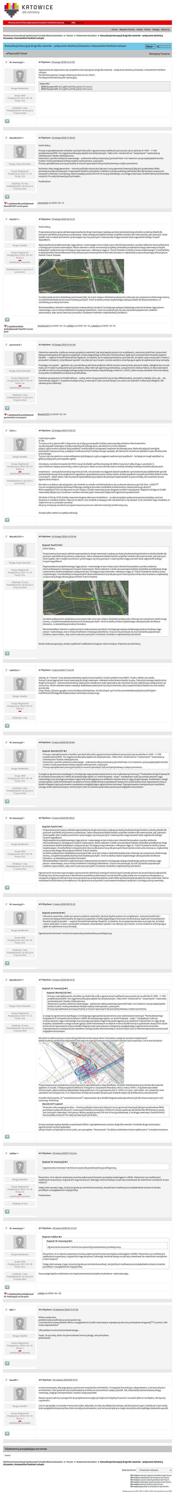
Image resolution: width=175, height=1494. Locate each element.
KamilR (13, 1380)
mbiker (13, 1153)
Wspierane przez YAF (130, 1491)
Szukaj (140, 29)
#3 (40, 219)
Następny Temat (158, 53)
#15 (40, 1380)
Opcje (149, 46)
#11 (40, 980)
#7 (40, 670)
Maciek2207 (15, 138)
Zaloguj (67, 22)
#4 (40, 344)
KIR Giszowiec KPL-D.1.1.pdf (54, 87)
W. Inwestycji (16, 62)
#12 (40, 1153)
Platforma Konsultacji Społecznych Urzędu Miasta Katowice (33, 35)
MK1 (11, 1310)
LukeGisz (13, 670)
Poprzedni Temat (17, 53)
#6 (40, 536)
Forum (115, 29)
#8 (40, 742)
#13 (40, 1228)
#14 (41, 1309)
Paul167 (13, 219)
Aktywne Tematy (127, 29)
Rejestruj (80, 22)
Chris (12, 430)
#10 (41, 904)
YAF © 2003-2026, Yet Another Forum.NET (155, 1491)
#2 (40, 137)
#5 (40, 430)
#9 (40, 818)
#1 (40, 62)
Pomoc (147, 29)
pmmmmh (14, 345)
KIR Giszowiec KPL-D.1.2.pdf (55, 89)
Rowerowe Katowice (86, 35)
